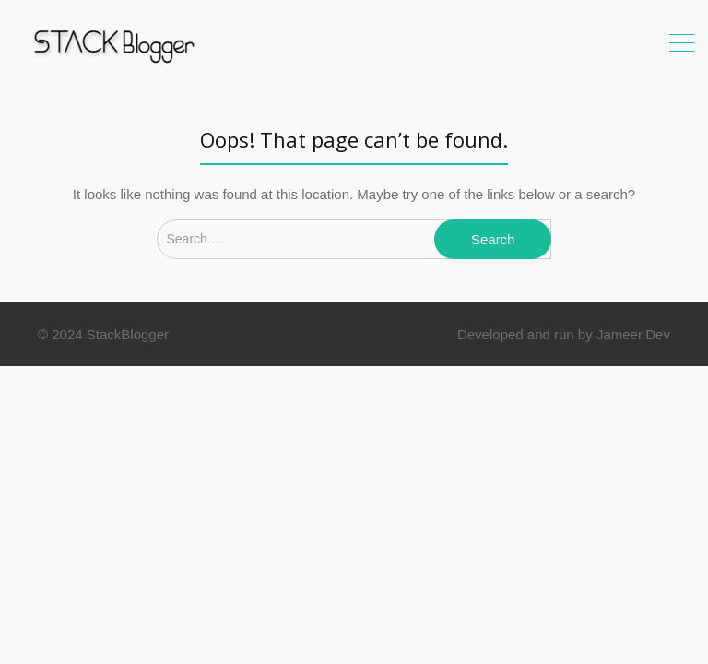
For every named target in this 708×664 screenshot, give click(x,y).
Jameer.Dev (633, 334)
